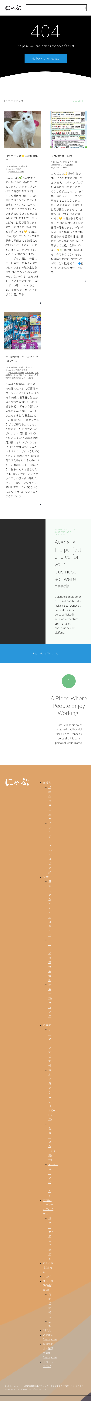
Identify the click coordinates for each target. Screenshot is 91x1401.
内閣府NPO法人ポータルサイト (33, 1389)
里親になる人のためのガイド (49, 908)
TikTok (47, 1330)
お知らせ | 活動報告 (48, 1267)
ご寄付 (47, 1025)
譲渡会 (47, 877)
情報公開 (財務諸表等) (48, 1285)
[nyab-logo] (17, 779)
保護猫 (47, 782)
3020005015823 (11, 1389)
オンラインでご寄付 (49, 1047)
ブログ (47, 1276)
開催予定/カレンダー (50, 1002)
